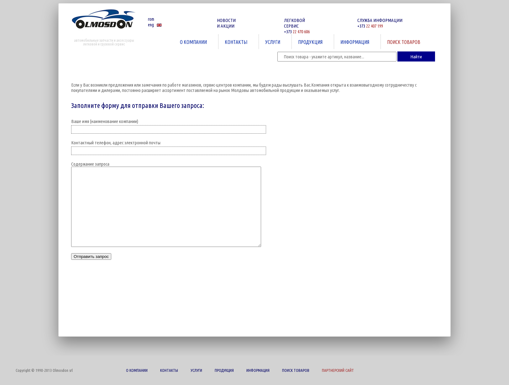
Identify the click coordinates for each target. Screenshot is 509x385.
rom (151, 19)
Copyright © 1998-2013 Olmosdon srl (44, 370)
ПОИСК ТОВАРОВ (404, 42)
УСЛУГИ (273, 42)
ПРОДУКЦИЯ (311, 42)
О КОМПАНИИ (194, 42)
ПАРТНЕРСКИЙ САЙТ (338, 370)
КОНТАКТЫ (236, 42)
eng (151, 24)
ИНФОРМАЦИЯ (355, 42)
